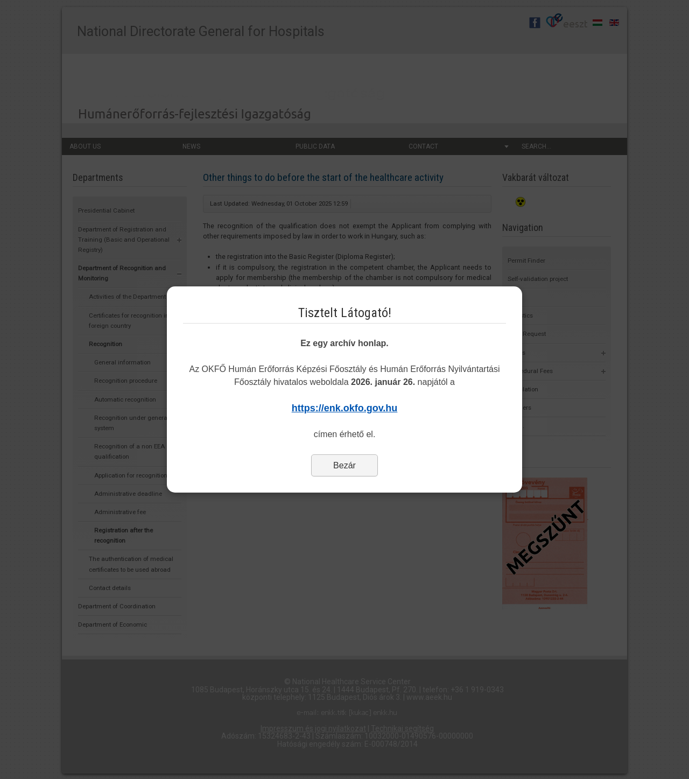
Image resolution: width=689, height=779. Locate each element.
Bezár (344, 465)
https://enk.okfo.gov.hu (345, 408)
